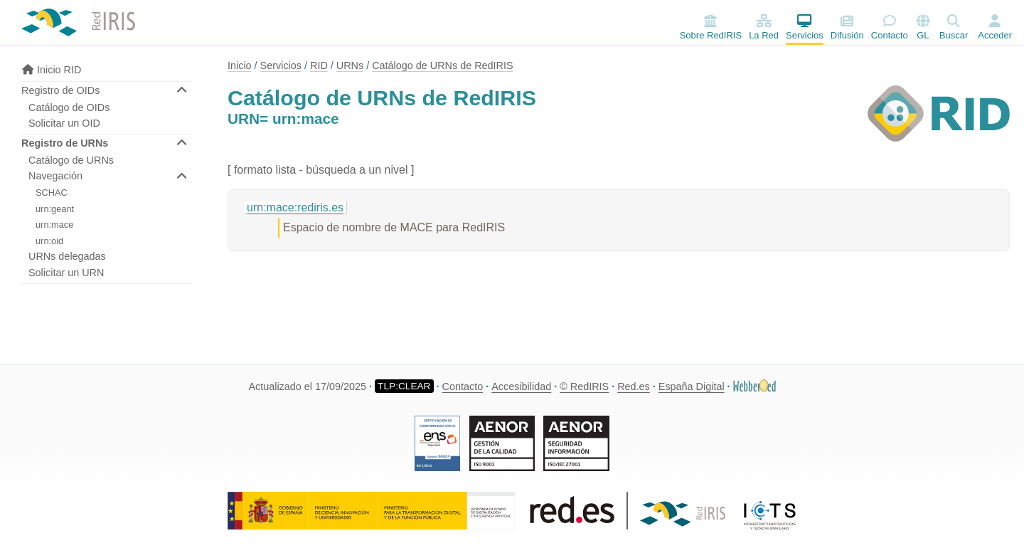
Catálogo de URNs (71, 160)
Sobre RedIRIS (711, 27)
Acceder (995, 35)
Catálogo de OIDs (69, 107)
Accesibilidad (521, 386)
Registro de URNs (64, 143)
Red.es (633, 386)
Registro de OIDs (60, 90)
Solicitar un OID (64, 123)
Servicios (804, 27)
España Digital (691, 386)
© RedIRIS (584, 386)
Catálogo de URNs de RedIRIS (442, 65)
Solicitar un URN (66, 272)
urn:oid (49, 241)
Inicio (240, 65)
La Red (764, 27)
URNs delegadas (67, 256)
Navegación (55, 175)
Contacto (889, 27)
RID (319, 65)
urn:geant (55, 209)
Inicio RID (51, 69)
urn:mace (54, 224)
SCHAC (52, 192)
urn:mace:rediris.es (295, 207)
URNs (349, 65)
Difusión (847, 27)
